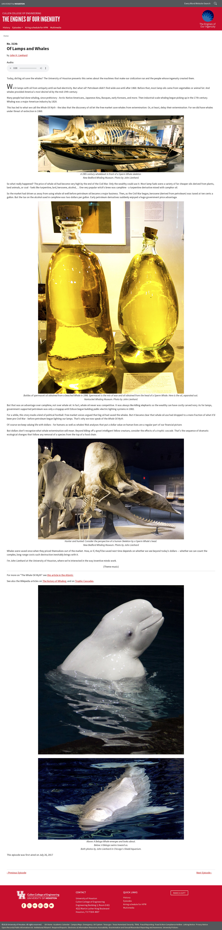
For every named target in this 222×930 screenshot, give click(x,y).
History (6, 27)
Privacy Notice (202, 924)
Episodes (16, 27)
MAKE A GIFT (179, 892)
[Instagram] (40, 905)
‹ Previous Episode (16, 872)
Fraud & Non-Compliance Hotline (168, 924)
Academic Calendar (61, 924)
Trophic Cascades (84, 581)
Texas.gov (107, 924)
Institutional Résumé (42, 927)
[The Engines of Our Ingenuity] (209, 17)
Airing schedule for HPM (36, 27)
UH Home (48, 924)
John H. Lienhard (18, 55)
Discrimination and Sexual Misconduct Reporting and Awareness (135, 927)
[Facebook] (24, 905)
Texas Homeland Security (123, 924)
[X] (29, 905)
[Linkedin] (46, 905)
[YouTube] (51, 905)
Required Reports (59, 927)
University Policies (170, 927)
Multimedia (55, 27)
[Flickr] (35, 905)
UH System (97, 924)
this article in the (60, 575)
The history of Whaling (54, 581)
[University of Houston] (13, 3)
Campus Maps (76, 924)
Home (6, 36)
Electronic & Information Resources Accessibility (88, 927)
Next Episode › (204, 872)
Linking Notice (189, 924)
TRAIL (137, 924)
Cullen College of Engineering (21, 13)
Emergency (88, 924)
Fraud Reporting (147, 924)
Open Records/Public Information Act (17, 927)
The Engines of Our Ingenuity (31, 19)
